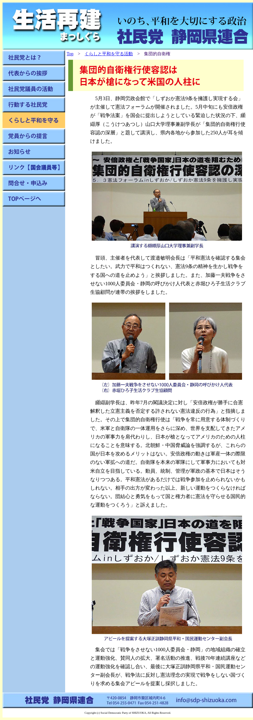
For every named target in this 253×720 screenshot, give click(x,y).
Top (70, 53)
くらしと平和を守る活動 (109, 53)
